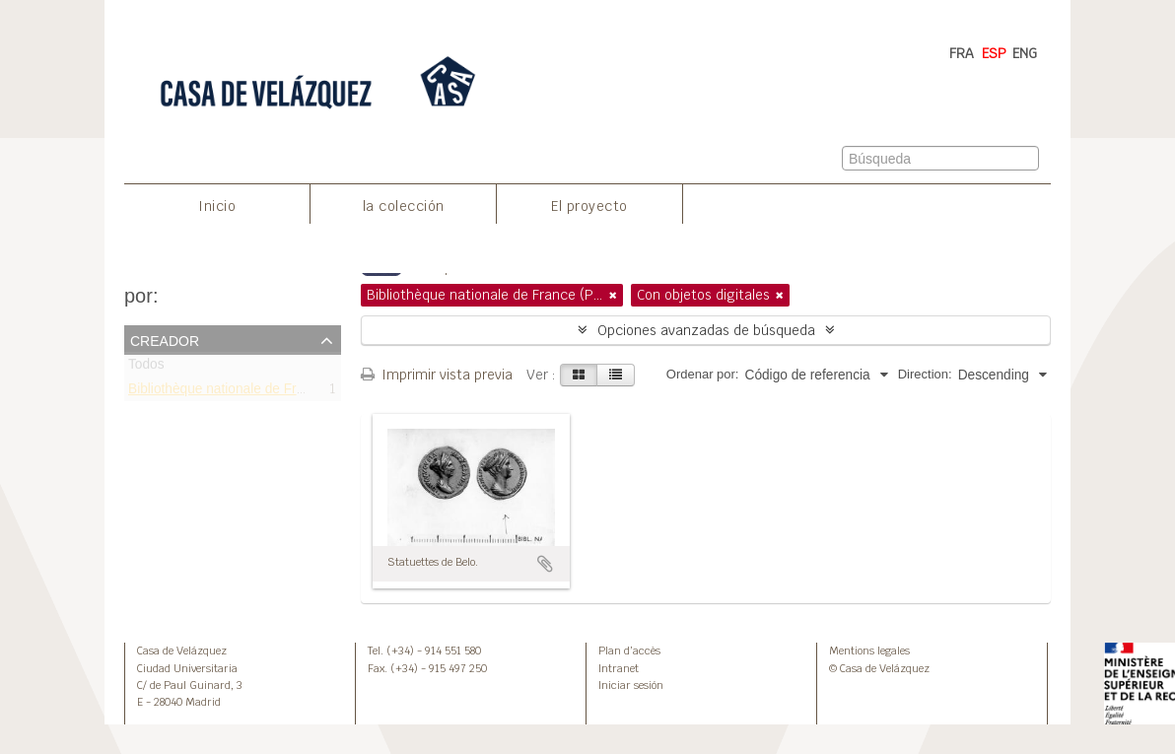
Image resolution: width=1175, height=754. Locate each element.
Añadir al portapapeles (545, 564)
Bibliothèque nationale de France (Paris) (249, 391)
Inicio (217, 206)
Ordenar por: (702, 374)
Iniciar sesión (630, 685)
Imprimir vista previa (437, 374)
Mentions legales (869, 650)
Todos (146, 368)
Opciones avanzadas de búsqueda (706, 330)
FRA (961, 53)
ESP (994, 53)
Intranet (618, 668)
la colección (404, 206)
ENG (1024, 53)
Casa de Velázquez (182, 650)
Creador (164, 339)
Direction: (925, 374)
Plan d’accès (629, 650)
